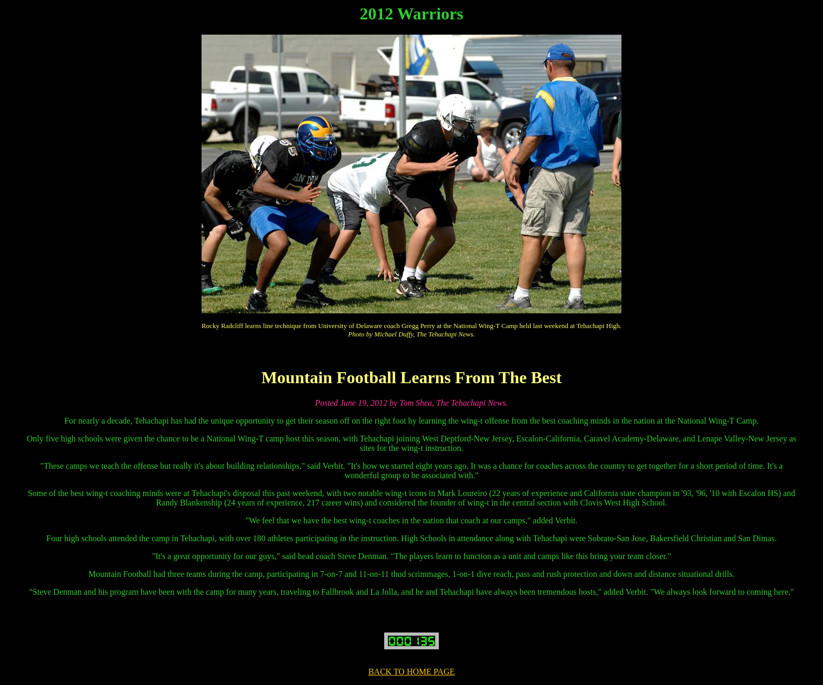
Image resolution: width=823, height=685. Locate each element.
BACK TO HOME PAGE (411, 671)
